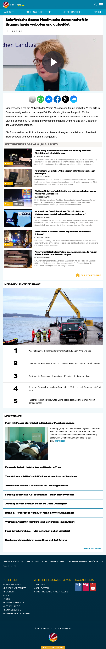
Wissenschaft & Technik (16, 613)
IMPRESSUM (9, 562)
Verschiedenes (12, 584)
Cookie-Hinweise (50, 562)
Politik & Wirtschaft (14, 588)
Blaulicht (9, 592)
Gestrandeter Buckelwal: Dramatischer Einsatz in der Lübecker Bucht (60, 376)
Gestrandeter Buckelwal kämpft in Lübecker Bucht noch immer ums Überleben (64, 363)
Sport (7, 595)
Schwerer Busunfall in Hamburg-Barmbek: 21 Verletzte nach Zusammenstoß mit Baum (65, 388)
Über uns (98, 562)
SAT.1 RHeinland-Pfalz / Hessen (51, 592)
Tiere (6, 599)
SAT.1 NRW (39, 584)
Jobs (90, 562)
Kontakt (20, 562)
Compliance (9, 566)
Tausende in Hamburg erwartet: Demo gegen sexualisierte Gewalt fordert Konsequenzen (62, 401)
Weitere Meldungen (92, 548)
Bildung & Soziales (13, 603)
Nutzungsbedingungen (73, 562)
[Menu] (101, 4)
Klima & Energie (12, 610)
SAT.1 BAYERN (41, 588)
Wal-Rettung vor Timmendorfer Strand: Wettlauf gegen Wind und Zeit (60, 351)
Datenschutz (33, 562)
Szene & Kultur (11, 606)
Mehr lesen (60, 441)
